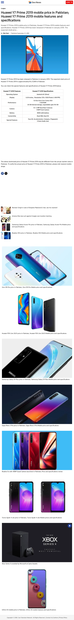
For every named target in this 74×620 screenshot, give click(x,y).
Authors (55, 617)
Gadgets (3, 8)
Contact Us (49, 617)
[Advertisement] (37, 144)
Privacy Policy (63, 617)
